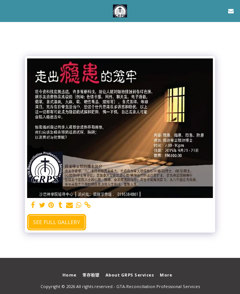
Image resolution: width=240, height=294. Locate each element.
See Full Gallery (56, 222)
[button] (8, 10)
